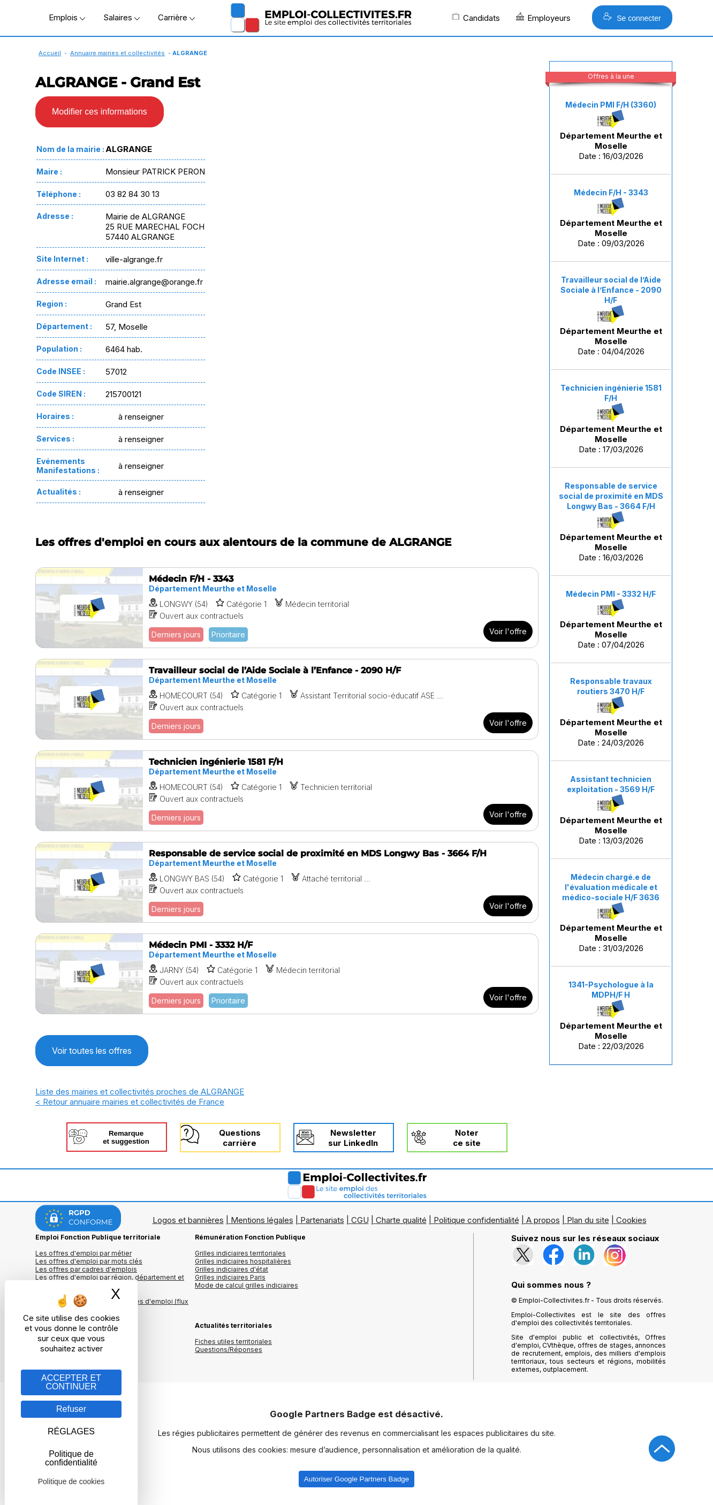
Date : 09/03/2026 (611, 218)
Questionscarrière (240, 1138)
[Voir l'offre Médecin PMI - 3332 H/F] (287, 974)
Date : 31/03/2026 (611, 913)
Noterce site (467, 1138)
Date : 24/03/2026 (611, 712)
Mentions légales (262, 1220)
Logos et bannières (188, 1220)
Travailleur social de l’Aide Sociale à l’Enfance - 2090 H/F (611, 290)
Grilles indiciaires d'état (231, 1269)
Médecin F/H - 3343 (611, 192)
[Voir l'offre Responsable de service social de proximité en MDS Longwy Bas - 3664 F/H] (287, 882)
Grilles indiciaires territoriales (240, 1253)
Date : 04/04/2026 (611, 315)
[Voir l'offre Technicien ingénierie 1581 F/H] (287, 791)
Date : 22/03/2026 (611, 1015)
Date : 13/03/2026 (611, 810)
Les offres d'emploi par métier (83, 1253)
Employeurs (543, 17)
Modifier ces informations (99, 111)
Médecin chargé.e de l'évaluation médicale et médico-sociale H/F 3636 (610, 887)
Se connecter (632, 17)
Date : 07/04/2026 (611, 619)
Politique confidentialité (476, 1220)
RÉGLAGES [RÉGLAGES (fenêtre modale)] (71, 1431)
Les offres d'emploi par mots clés (88, 1261)
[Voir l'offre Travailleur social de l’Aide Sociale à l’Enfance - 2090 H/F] (287, 699)
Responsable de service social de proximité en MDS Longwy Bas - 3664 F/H (611, 496)
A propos (543, 1220)
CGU (360, 1220)
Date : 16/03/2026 (611, 130)
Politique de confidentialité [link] (71, 1458)
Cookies (631, 1220)
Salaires (121, 17)
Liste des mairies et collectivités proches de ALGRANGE (139, 1091)
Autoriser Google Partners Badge (356, 1479)
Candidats (476, 17)
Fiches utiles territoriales (233, 1341)
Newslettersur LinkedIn (353, 1138)
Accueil (50, 53)
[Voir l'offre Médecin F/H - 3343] (287, 608)
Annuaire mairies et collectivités (117, 53)
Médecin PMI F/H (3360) (610, 104)
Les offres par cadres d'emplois (86, 1269)
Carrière (176, 17)
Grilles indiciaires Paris (230, 1277)
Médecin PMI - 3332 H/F (611, 593)
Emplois (67, 17)
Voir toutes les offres (92, 1050)
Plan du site (588, 1220)
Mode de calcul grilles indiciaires (246, 1285)
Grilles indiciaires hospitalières (243, 1261)
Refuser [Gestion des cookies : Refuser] (71, 1408)
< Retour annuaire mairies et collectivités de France (129, 1102)
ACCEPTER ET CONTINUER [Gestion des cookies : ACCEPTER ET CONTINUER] (71, 1382)
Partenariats (322, 1220)
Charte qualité (401, 1220)
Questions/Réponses (228, 1350)
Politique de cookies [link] (71, 1481)
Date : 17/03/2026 (611, 418)
